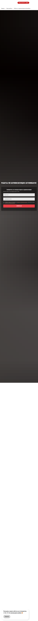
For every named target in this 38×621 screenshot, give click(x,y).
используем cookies (16, 613)
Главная (2, 8)
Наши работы (9, 8)
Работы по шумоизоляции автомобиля (22, 8)
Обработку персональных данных (22, 202)
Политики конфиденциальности (10, 202)
